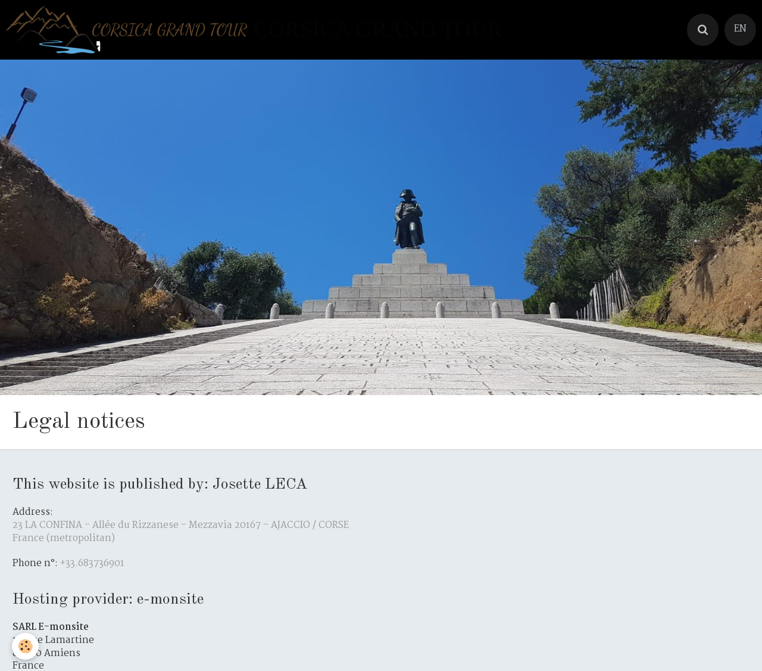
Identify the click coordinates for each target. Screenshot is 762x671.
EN (740, 29)
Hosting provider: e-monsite (108, 599)
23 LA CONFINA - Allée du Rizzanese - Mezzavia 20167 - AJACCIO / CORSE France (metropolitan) (181, 532)
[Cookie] (25, 646)
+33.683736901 (92, 563)
